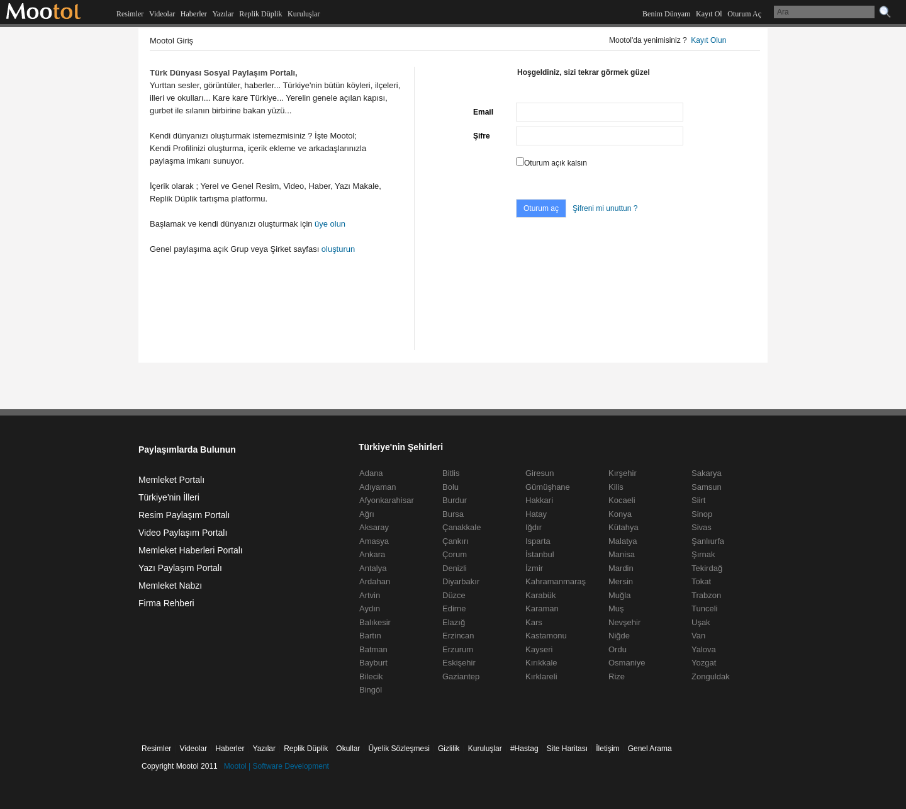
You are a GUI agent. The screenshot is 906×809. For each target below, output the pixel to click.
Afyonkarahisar (386, 500)
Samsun (706, 487)
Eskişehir (459, 662)
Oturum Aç (744, 13)
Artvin (369, 595)
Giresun (539, 473)
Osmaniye (627, 662)
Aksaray (374, 527)
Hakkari (539, 500)
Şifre (481, 136)
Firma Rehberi (166, 603)
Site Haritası (567, 748)
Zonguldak (710, 676)
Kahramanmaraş (555, 581)
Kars (533, 622)
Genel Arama (650, 748)
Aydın (369, 608)
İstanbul (539, 554)
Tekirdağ (706, 568)
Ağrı (366, 514)
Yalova (703, 649)
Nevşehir (624, 622)
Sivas (701, 527)
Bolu (450, 487)
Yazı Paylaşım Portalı (180, 568)
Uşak (700, 622)
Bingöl (370, 689)
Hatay (536, 514)
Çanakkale (461, 527)
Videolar (162, 13)
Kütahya (623, 527)
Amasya (374, 541)
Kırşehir (622, 473)
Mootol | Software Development (276, 766)
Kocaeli (621, 500)
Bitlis (450, 473)
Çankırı (455, 541)
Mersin (620, 581)
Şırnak (703, 554)
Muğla (619, 595)
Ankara (372, 554)
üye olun (330, 224)
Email (483, 112)
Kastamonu (546, 635)
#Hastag (524, 748)
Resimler (129, 13)
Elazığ (453, 622)
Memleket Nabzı (170, 585)
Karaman (542, 608)
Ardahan (374, 581)
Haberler (194, 13)
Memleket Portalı (171, 480)
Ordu (617, 649)
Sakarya (706, 473)
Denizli (454, 568)
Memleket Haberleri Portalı (190, 550)
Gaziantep (460, 676)
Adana (371, 473)
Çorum (454, 554)
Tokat (701, 581)
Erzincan (458, 635)
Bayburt (373, 662)
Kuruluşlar (304, 13)
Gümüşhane (547, 487)
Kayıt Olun (708, 40)
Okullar (348, 748)
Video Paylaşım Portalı (182, 533)
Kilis (616, 487)
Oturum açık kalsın (555, 163)
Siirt (698, 500)
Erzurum (457, 649)
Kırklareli (541, 676)
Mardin (621, 568)
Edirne (454, 608)
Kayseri (538, 649)
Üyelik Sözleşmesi (398, 748)
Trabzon (706, 595)
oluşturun (338, 249)
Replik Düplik (260, 13)
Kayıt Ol (709, 13)
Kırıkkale (541, 662)
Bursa (453, 514)
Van (698, 635)
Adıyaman (377, 487)
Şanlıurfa (707, 541)
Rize (616, 676)
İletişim (607, 748)
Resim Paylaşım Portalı (184, 515)
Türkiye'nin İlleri (168, 497)
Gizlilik (449, 748)
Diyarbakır (460, 581)
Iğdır (533, 527)
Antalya (372, 568)
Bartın (370, 635)
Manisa (621, 554)
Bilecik (371, 676)
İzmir (534, 568)
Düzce (454, 595)
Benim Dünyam (666, 13)
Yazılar (222, 13)
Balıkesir (375, 622)
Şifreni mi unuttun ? (605, 208)
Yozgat (703, 662)
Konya (620, 514)
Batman (373, 649)
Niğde (619, 635)
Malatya (622, 541)
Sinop (701, 514)
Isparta (538, 541)
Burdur (454, 500)
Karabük (540, 595)
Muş (616, 608)
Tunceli (704, 608)
